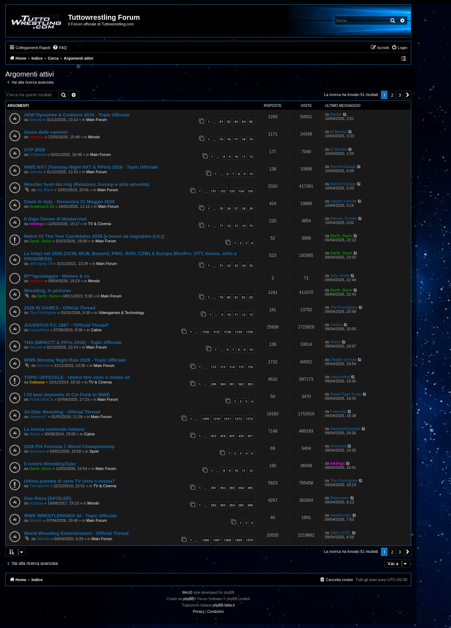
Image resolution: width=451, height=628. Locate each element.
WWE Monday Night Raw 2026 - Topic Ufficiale (75, 360)
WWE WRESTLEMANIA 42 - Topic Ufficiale (70, 515)
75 (221, 139)
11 (243, 156)
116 (250, 366)
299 (213, 384)
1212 (238, 418)
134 (240, 191)
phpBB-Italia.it (224, 605)
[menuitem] (59, 47)
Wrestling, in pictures (47, 290)
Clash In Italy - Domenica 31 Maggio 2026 (69, 201)
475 (231, 436)
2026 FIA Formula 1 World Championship (69, 446)
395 (250, 487)
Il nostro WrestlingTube (49, 463)
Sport (94, 451)
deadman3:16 (41, 206)
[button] (407, 95)
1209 (205, 418)
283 (222, 505)
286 (250, 505)
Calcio (96, 330)
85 (251, 121)
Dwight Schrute (343, 201)
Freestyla (338, 411)
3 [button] (400, 95)
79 (251, 139)
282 (213, 505)
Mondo (94, 137)
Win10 (187, 592)
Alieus (335, 342)
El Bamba (338, 131)
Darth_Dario (40, 241)
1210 (216, 418)
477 (250, 436)
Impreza (36, 137)
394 (240, 487)
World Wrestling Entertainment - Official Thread (76, 533)
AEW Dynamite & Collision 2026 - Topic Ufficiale (77, 114)
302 (240, 384)
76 (228, 139)
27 (236, 208)
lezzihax (36, 503)
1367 (216, 540)
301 (231, 384)
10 (236, 156)
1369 (238, 540)
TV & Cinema (99, 224)
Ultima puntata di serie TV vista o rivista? (69, 481)
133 (231, 191)
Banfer (335, 114)
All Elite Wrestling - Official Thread (62, 412)
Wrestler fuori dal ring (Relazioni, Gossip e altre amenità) (86, 184)
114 (231, 366)
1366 (205, 540)
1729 (238, 332)
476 (240, 436)
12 (251, 156)
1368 (227, 540)
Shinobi (35, 119)
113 (222, 366)
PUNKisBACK (41, 399)
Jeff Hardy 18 (40, 263)
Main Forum (96, 119)
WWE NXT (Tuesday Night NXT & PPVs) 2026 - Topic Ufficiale (91, 167)
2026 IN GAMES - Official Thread (59, 307)
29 (251, 208)
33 (236, 265)
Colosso (36, 382)
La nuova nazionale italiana (54, 429)
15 (251, 225)
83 (236, 121)
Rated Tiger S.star (346, 394)
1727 (216, 332)
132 (222, 191)
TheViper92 (39, 486)
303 (250, 384)
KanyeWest (39, 330)
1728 (227, 332)
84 (243, 121)
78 (243, 139)
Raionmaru (339, 498)
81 (221, 121)
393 (231, 487)
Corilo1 (336, 324)
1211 (227, 418)
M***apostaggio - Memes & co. (57, 276)
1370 (249, 540)
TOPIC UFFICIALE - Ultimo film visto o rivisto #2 (77, 377)
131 (213, 191)
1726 (205, 332)
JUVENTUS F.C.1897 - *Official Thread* (66, 325)
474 (222, 436)
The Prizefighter (43, 312)
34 (243, 265)
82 (228, 121)
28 (243, 208)
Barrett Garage (343, 166)
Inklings (36, 224)
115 (240, 366)
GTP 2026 (34, 149)
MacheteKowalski (345, 429)
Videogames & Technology (121, 312)
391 (213, 487)
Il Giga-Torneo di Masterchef (55, 219)
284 (231, 505)
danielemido (340, 515)
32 (228, 265)
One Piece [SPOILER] (47, 498)
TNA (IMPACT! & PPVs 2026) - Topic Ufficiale (73, 342)
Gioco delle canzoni (46, 132)
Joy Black (45, 190)
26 (228, 208)
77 (236, 139)
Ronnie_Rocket (343, 218)
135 (250, 191)
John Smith (340, 275)
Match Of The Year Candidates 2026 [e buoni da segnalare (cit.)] (94, 236)
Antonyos (37, 451)
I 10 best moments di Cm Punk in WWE (67, 394)
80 (228, 297)
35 (251, 265)
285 (240, 505)
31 (221, 265)
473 (213, 436)
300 (222, 384)
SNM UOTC (340, 533)
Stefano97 (38, 417)
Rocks (34, 434)
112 (213, 366)
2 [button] (392, 95)
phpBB (188, 599)
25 (221, 208)
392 (222, 487)
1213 (249, 418)
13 (236, 225)
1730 (249, 332)
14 (243, 225)
